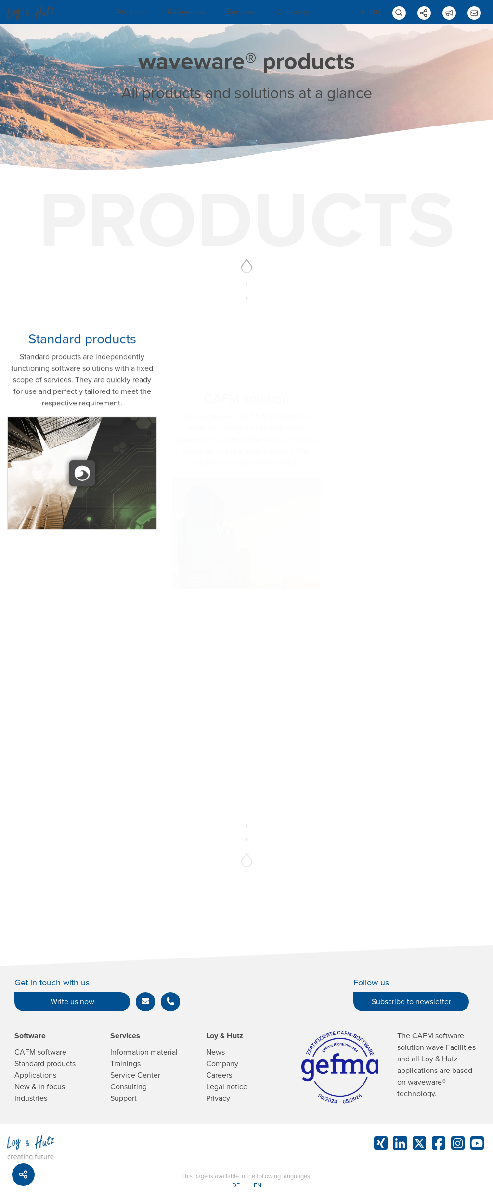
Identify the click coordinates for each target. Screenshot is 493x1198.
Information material (144, 1052)
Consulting (128, 1087)
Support (123, 1098)
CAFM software (40, 1052)
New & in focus (39, 1087)
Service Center (135, 1075)
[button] (145, 1001)
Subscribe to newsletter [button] (411, 1002)
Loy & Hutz (224, 1036)
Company (293, 12)
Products (131, 12)
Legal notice (226, 1087)
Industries (30, 1098)
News (215, 1052)
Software (30, 1036)
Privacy (218, 1098)
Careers (219, 1075)
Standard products (45, 1064)
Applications (35, 1075)
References (187, 12)
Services (241, 12)
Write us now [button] (72, 1002)
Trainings (125, 1064)
